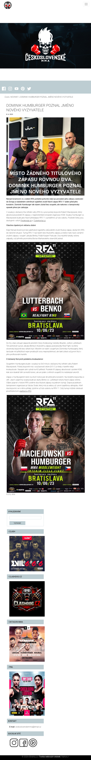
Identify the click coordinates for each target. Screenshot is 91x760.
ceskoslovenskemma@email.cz (28, 727)
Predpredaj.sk (26, 220)
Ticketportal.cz (40, 220)
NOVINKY (14, 97)
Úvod (7, 97)
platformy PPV (25, 391)
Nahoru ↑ (65, 757)
